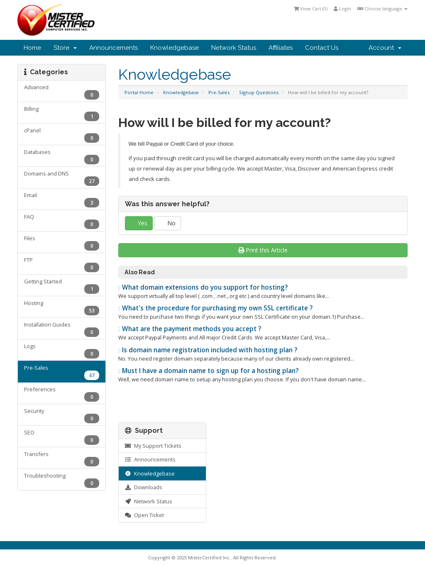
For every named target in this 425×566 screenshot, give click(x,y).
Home (32, 47)
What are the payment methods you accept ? (189, 328)
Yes (138, 223)
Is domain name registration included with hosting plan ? (208, 350)
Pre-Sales (219, 92)
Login (342, 8)
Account (385, 47)
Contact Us (321, 47)
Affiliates (281, 47)
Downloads (143, 487)
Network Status (233, 47)
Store (65, 47)
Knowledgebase (174, 47)
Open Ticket (144, 515)
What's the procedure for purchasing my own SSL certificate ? (215, 308)
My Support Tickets (153, 445)
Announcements (113, 47)
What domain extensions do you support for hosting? (203, 287)
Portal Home (139, 92)
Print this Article (263, 250)
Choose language (382, 8)
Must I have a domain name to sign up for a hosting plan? (208, 370)
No (168, 223)
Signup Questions (258, 92)
